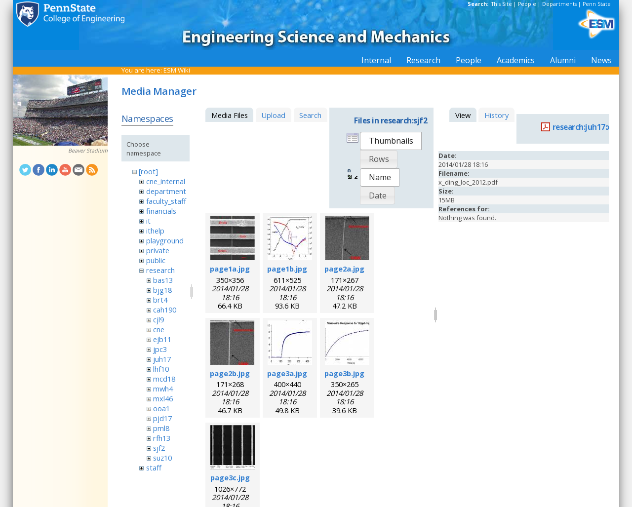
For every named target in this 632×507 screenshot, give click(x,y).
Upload (273, 115)
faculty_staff (166, 201)
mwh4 (163, 388)
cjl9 (158, 319)
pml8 (161, 428)
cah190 (164, 309)
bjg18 (162, 290)
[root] (148, 171)
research (160, 270)
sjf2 (159, 448)
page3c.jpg (230, 477)
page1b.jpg (287, 268)
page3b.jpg (344, 373)
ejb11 (162, 339)
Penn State (597, 3)
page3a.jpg (287, 373)
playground (165, 240)
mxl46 (163, 398)
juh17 (162, 359)
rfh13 (161, 438)
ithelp (155, 230)
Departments (559, 3)
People (527, 3)
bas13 (163, 280)
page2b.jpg (230, 373)
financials (161, 211)
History (496, 115)
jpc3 (160, 349)
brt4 (160, 300)
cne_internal (165, 181)
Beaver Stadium (88, 150)
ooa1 (161, 408)
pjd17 (162, 418)
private (157, 250)
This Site (501, 3)
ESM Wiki (176, 70)
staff (153, 467)
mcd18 (164, 379)
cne (158, 329)
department (166, 191)
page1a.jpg (230, 268)
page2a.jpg (344, 268)
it (148, 221)
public (155, 260)
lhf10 (161, 369)
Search (310, 115)
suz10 (162, 458)
